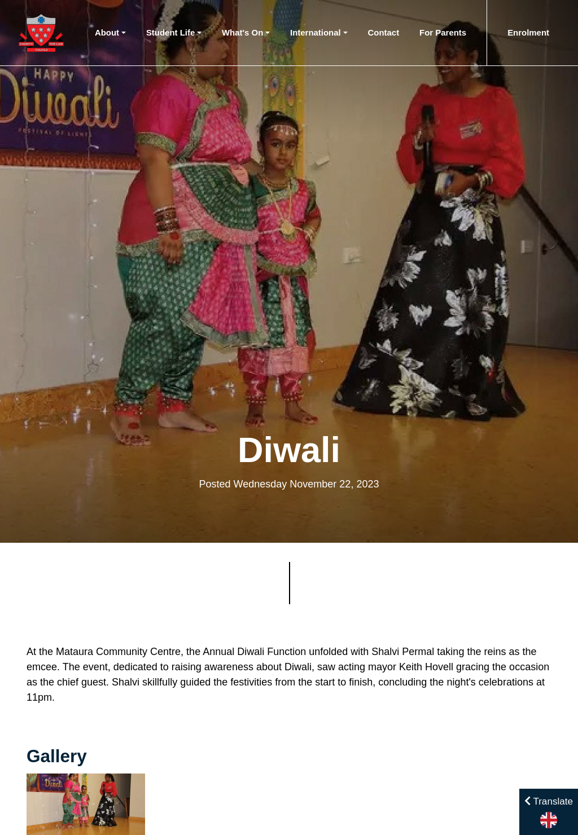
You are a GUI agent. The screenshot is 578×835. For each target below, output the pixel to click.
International (315, 32)
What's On (242, 32)
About (107, 32)
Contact (384, 32)
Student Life (170, 32)
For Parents (442, 32)
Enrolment (528, 32)
